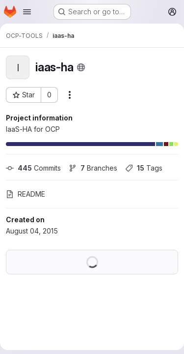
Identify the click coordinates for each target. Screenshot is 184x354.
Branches (93, 168)
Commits (33, 168)
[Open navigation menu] (27, 12)
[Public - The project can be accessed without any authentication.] (81, 67)
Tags (143, 168)
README (25, 194)
